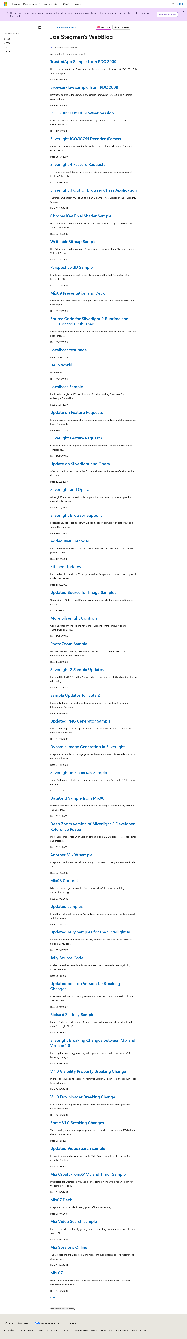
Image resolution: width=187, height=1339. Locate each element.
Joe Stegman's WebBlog (67, 27)
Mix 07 (56, 1272)
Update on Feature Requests (76, 412)
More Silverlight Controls (73, 618)
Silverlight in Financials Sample (78, 772)
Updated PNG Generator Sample (80, 721)
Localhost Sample (66, 386)
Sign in (180, 3)
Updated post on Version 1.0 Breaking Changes (85, 986)
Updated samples (66, 906)
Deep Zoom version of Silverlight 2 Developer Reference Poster (92, 826)
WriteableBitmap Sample (73, 241)
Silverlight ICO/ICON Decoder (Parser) (85, 138)
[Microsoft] (5, 4)
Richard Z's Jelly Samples (73, 1014)
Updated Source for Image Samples (83, 592)
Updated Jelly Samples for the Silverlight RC (91, 932)
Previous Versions (26, 1330)
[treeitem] (23, 39)
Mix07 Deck (61, 1199)
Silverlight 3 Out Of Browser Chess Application (93, 190)
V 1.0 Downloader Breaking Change (82, 1096)
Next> (53, 1297)
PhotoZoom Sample (68, 643)
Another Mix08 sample (71, 854)
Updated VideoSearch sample (77, 1148)
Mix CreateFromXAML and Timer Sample (88, 1174)
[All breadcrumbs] (52, 27)
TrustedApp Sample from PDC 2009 (83, 61)
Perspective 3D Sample (71, 267)
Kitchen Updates (65, 566)
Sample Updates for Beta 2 (75, 695)
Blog (40, 1330)
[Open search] (173, 4)
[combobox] (23, 33)
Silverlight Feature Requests (76, 438)
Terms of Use (106, 1330)
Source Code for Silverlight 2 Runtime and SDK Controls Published (89, 321)
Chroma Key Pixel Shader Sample (80, 215)
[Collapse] (39, 27)
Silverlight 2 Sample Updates (77, 669)
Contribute (52, 1330)
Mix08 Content (64, 880)
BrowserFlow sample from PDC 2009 (84, 87)
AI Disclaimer (9, 1330)
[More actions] (134, 27)
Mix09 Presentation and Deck (77, 293)
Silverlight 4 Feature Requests (77, 164)
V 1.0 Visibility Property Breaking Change (88, 1071)
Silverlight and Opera (69, 489)
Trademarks (121, 1330)
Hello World (61, 364)
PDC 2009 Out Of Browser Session (82, 112)
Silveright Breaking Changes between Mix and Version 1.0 (92, 1042)
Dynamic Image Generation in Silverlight (87, 746)
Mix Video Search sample (73, 1221)
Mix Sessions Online (68, 1247)
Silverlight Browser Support (76, 515)
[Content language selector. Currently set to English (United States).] (17, 1323)
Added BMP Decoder (69, 540)
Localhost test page (68, 349)
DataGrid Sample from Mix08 (77, 798)
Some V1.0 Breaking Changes (77, 1122)
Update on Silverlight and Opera (80, 463)
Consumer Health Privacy (84, 1330)
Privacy (64, 1330)
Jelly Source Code (66, 957)
